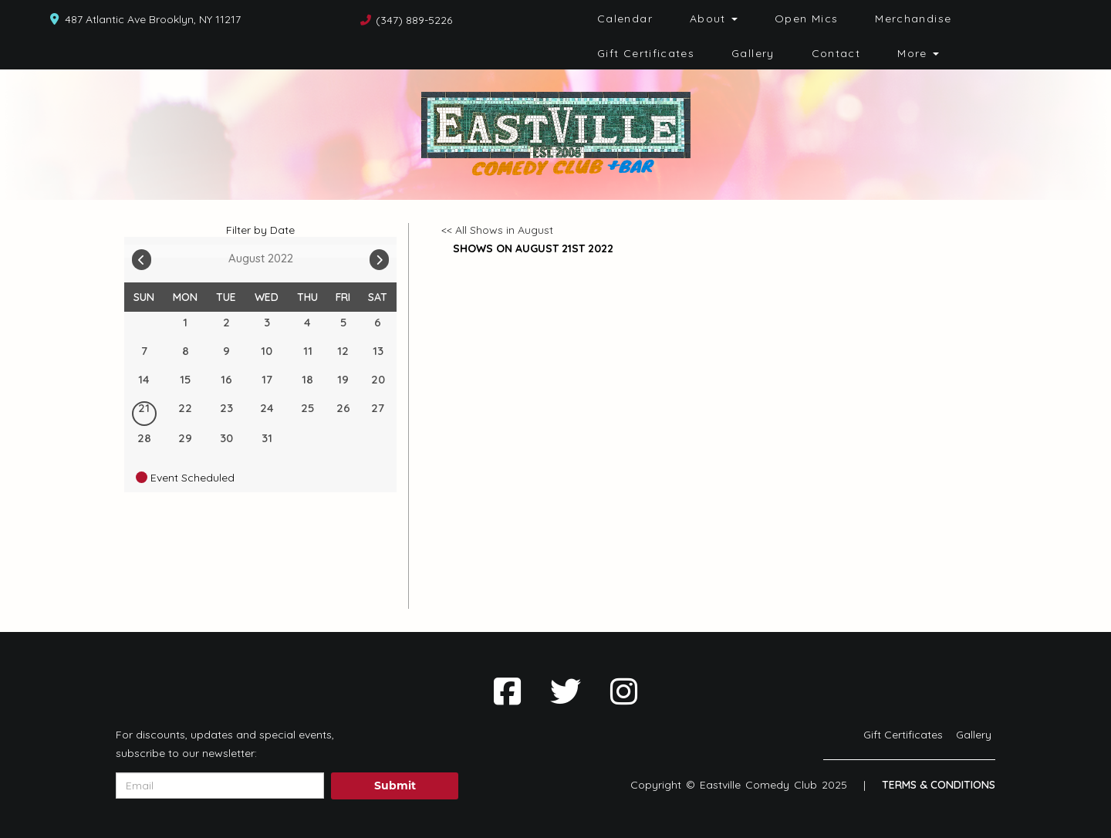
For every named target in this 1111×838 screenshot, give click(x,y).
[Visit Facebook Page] (507, 691)
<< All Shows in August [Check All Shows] (497, 230)
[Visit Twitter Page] (565, 691)
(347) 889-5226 (414, 20)
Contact (836, 53)
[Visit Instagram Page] (623, 691)
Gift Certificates (645, 53)
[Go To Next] (379, 256)
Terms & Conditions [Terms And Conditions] (938, 785)
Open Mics (806, 18)
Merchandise (913, 18)
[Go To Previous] (141, 256)
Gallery (753, 53)
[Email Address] (220, 785)
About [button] (714, 18)
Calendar (625, 18)
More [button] (918, 53)
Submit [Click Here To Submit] (395, 785)
